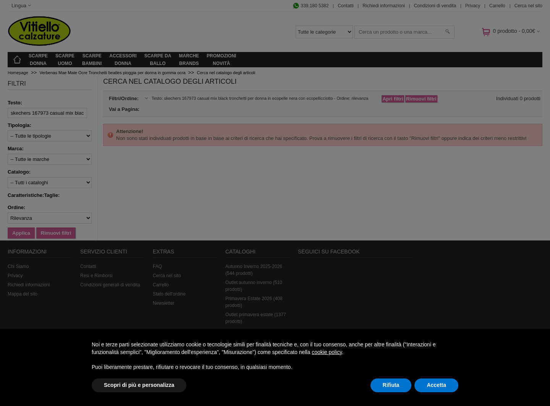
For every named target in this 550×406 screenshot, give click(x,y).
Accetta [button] (436, 385)
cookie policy (327, 352)
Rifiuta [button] (391, 385)
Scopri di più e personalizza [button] (139, 385)
